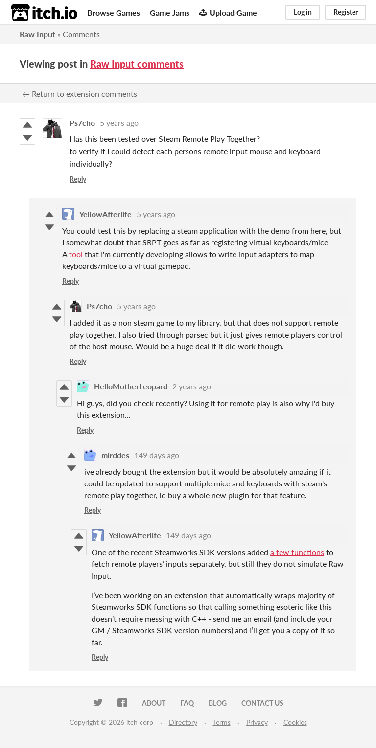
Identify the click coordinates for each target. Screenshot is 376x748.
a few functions (297, 551)
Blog (218, 703)
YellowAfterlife (105, 213)
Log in (303, 12)
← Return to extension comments (79, 93)
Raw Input (37, 34)
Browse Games (113, 12)
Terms (222, 722)
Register (345, 12)
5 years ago (119, 122)
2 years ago (191, 386)
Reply (78, 179)
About (153, 703)
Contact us (262, 703)
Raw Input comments (137, 64)
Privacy (257, 722)
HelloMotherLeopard (130, 386)
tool (76, 254)
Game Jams (169, 12)
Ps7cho (82, 122)
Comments (81, 34)
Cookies (295, 722)
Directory (183, 722)
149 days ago (156, 454)
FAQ (187, 703)
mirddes (115, 454)
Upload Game (228, 12)
